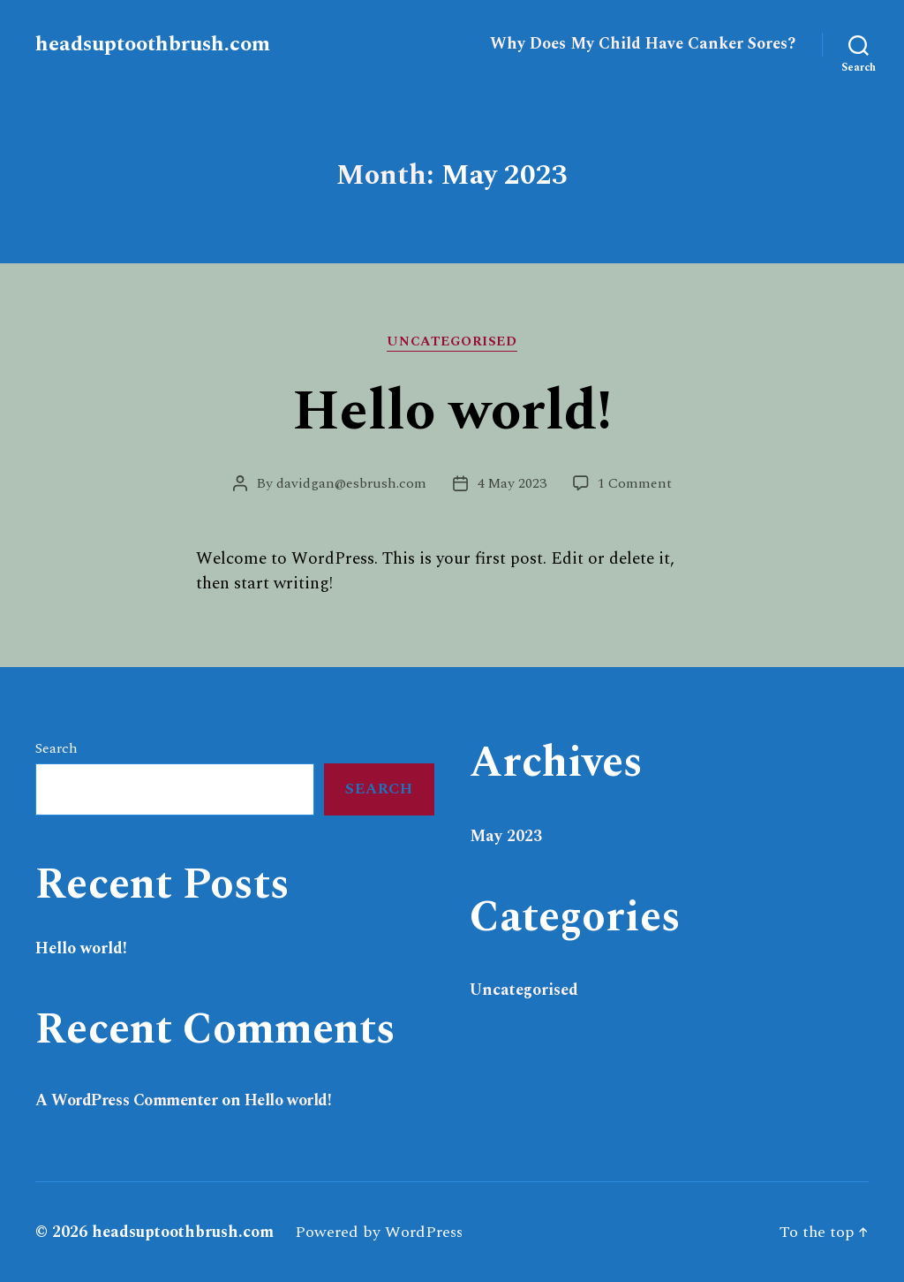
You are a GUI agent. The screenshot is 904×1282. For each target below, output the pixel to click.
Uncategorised (451, 343)
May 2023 (506, 836)
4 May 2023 (511, 483)
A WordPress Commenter (126, 1100)
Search (56, 748)
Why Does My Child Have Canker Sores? (642, 44)
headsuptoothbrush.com (152, 44)
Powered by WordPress (379, 1232)
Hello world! (452, 411)
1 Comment (635, 483)
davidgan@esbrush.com (351, 483)
